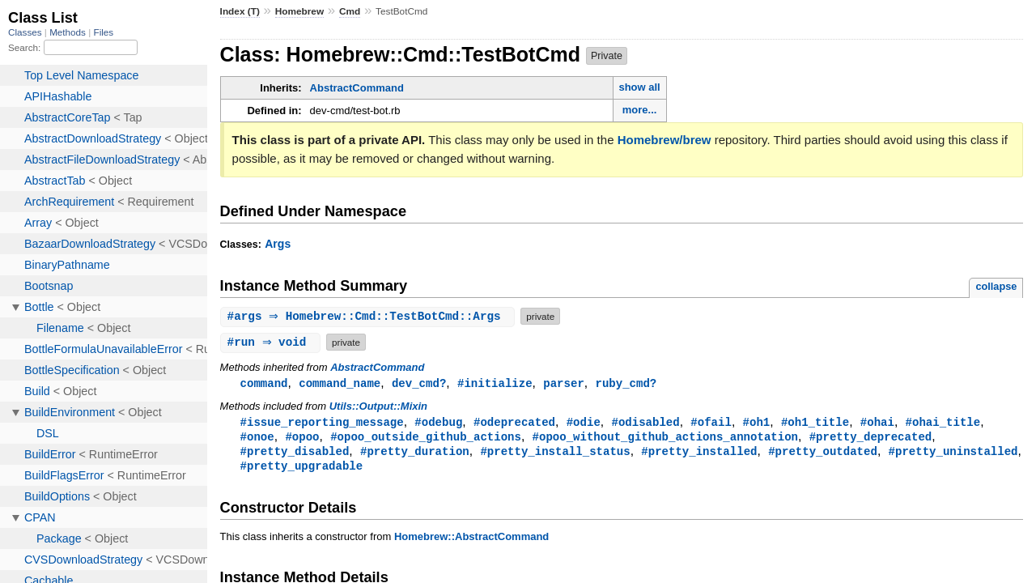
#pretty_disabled (295, 454)
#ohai (877, 423)
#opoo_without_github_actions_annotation (665, 438)
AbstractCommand (357, 88)
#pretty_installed (699, 454)
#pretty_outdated (822, 454)
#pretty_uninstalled (952, 454)
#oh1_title (815, 423)
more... (639, 110)
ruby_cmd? (625, 383)
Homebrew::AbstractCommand (471, 540)
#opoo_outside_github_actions (425, 438)
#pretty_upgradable (301, 469)
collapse (996, 286)
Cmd (349, 11)
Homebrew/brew (664, 140)
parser (563, 383)
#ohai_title (942, 423)
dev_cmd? (419, 383)
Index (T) (240, 11)
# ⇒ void (272, 342)
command (264, 383)
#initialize (495, 383)
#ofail (711, 423)
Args (278, 243)
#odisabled (645, 423)
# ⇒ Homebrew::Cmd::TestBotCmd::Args (369, 316)
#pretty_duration (414, 454)
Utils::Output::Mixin (378, 407)
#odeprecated (514, 423)
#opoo (302, 438)
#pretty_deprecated (870, 438)
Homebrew (299, 11)
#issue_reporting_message (322, 423)
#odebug (438, 423)
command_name (339, 383)
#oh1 (756, 423)
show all (639, 87)
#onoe (257, 438)
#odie (584, 423)
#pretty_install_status (555, 454)
